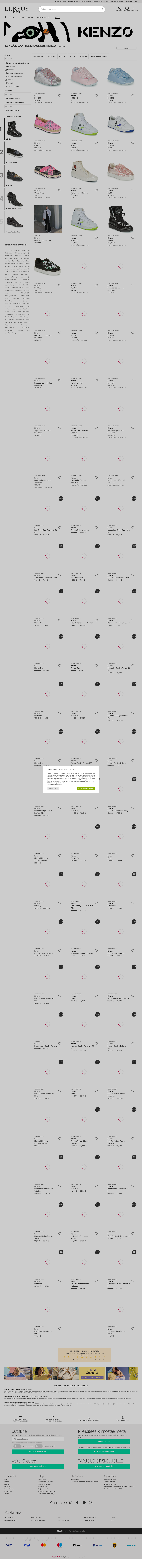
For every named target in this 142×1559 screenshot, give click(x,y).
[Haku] (102, 9)
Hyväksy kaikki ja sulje (85, 788)
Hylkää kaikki (53, 788)
